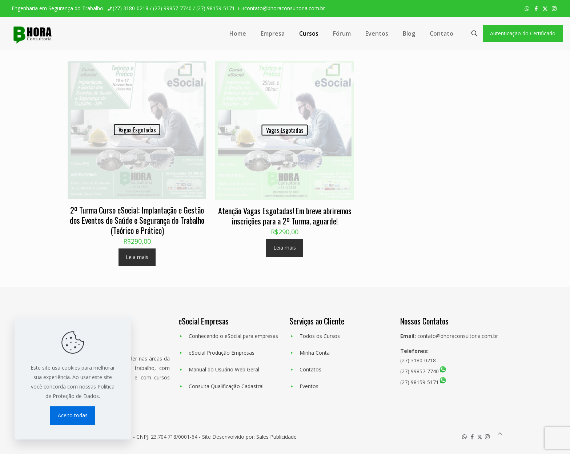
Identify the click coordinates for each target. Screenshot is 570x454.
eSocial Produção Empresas (221, 352)
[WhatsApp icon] (527, 8)
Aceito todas (73, 415)
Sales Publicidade (276, 436)
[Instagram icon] (554, 8)
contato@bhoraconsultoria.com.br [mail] (284, 8)
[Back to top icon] (499, 433)
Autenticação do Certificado (522, 33)
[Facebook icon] (536, 8)
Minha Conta (315, 352)
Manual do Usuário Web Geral (224, 369)
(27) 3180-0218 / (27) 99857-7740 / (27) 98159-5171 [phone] (174, 8)
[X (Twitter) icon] (545, 8)
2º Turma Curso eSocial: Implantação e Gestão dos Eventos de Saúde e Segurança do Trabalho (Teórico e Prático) (137, 220)
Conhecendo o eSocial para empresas (233, 335)
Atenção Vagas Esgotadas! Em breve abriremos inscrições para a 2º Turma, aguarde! (285, 216)
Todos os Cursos (320, 335)
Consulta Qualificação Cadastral (226, 386)
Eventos (309, 386)
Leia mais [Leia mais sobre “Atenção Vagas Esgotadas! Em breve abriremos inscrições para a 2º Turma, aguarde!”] (284, 247)
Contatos (310, 369)
